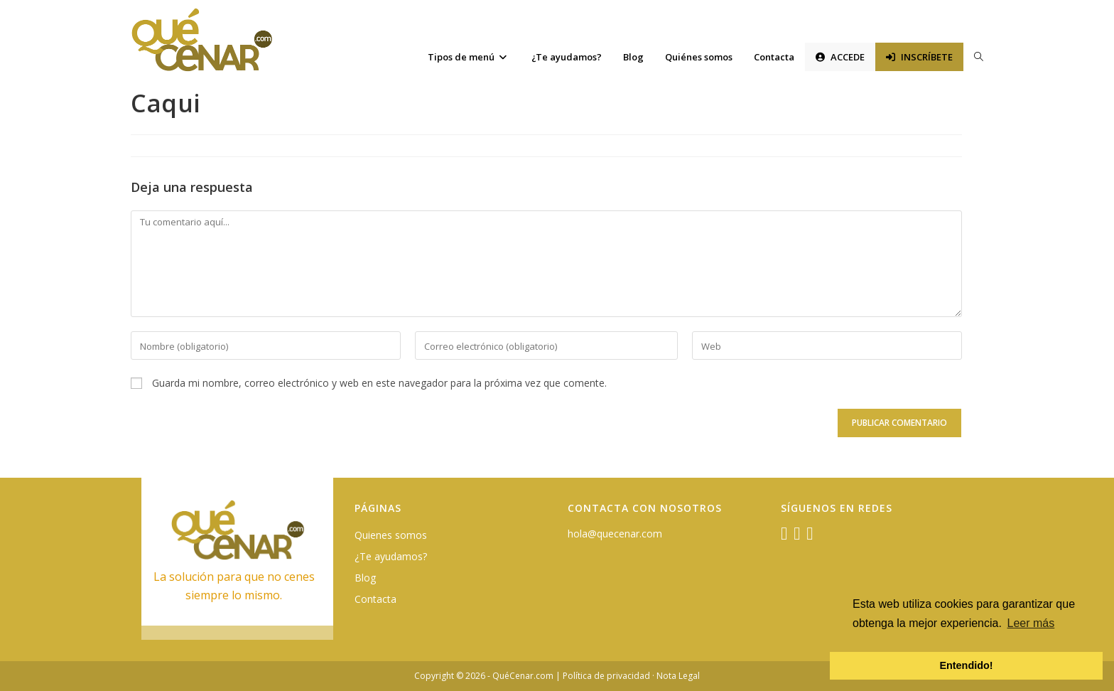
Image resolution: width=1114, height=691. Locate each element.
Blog (365, 577)
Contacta (375, 599)
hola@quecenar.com (615, 533)
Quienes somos (391, 535)
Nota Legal (678, 676)
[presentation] (228, 433)
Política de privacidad (606, 676)
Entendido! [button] (966, 665)
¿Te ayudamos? (391, 556)
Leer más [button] (1031, 623)
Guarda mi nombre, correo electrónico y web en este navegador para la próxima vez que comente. (379, 383)
